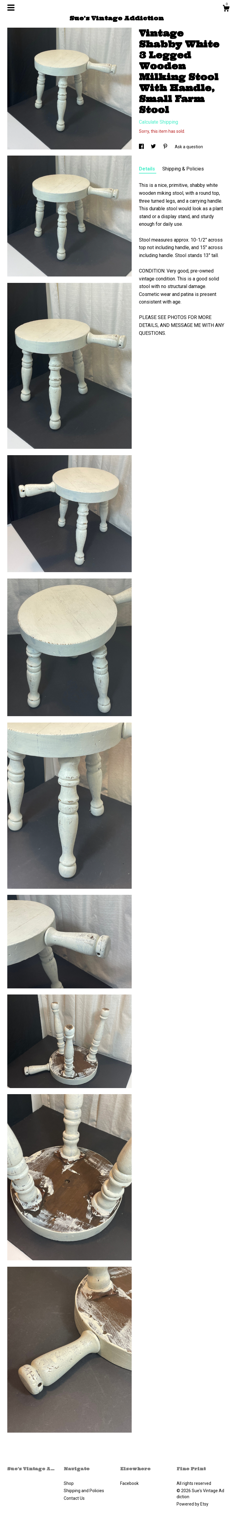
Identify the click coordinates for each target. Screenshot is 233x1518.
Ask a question (189, 146)
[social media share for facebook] (142, 146)
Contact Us (74, 1498)
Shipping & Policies (183, 169)
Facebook (129, 1483)
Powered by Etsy (192, 1504)
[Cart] (226, 9)
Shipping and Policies (84, 1490)
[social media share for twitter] (154, 146)
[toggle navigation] (11, 8)
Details (147, 169)
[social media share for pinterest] (166, 146)
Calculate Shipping (158, 122)
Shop (69, 1483)
